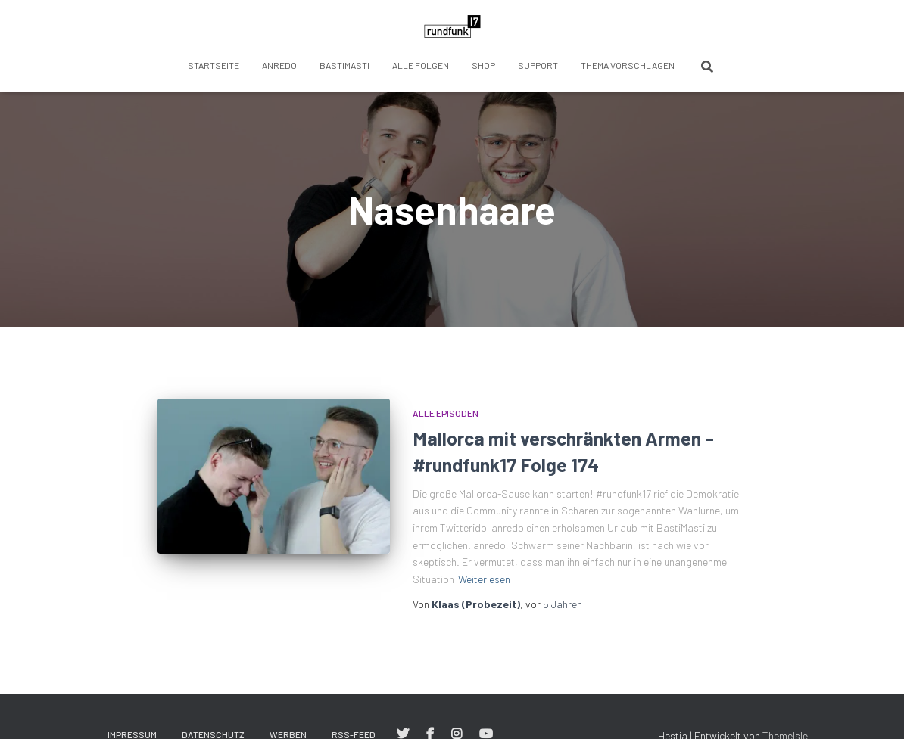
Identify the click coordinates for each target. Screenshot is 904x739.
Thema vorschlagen (628, 65)
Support (538, 65)
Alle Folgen (420, 65)
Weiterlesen (484, 579)
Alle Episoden (445, 413)
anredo (279, 65)
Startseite (213, 65)
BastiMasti (344, 65)
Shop (483, 65)
